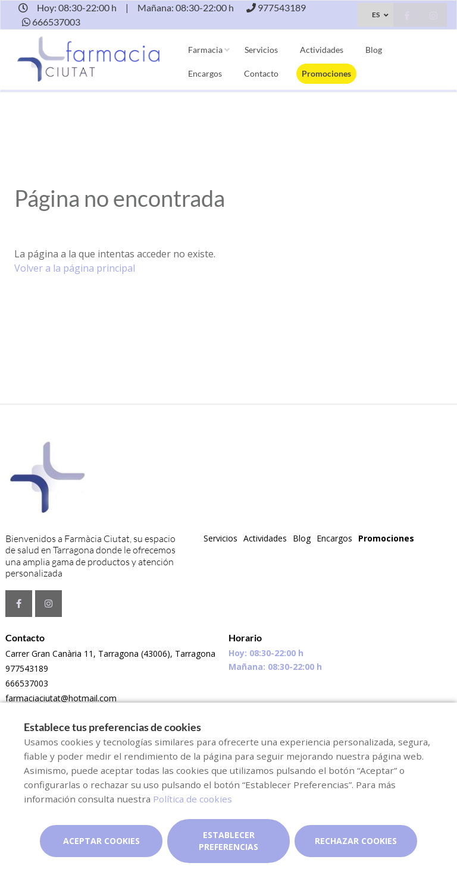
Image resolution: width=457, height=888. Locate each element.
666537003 (26, 683)
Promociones (326, 73)
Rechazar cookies (356, 840)
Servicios (261, 50)
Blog (373, 50)
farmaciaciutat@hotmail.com (61, 698)
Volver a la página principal (74, 268)
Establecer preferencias (228, 840)
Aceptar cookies (101, 840)
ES (376, 14)
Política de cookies (192, 799)
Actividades (321, 50)
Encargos (205, 73)
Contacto (261, 73)
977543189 (26, 668)
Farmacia (205, 50)
